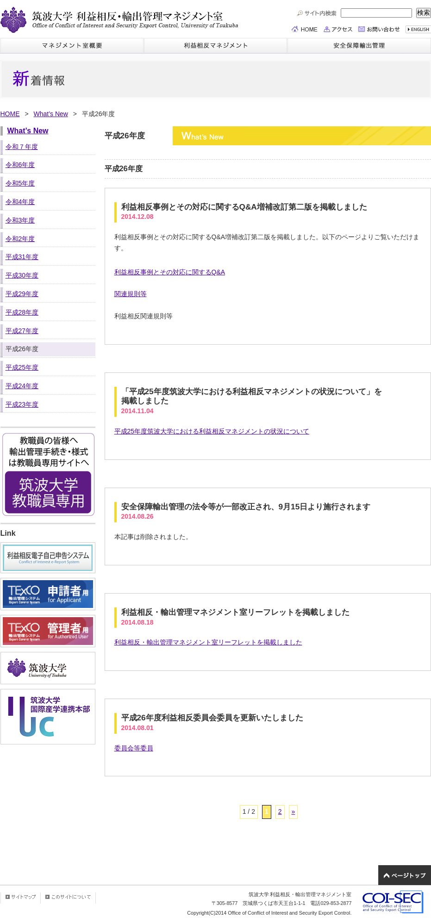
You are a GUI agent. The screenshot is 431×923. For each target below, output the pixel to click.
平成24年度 (22, 386)
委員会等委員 (133, 748)
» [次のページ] (293, 811)
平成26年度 (22, 349)
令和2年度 (20, 238)
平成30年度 (22, 275)
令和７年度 (22, 146)
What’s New (50, 114)
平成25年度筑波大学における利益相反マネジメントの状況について (212, 431)
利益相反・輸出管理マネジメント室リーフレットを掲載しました (208, 642)
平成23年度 (22, 404)
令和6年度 (20, 164)
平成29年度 (22, 293)
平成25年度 (22, 367)
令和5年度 (20, 183)
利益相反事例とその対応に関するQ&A (169, 272)
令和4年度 (20, 201)
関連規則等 (130, 293)
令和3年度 (20, 220)
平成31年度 (22, 256)
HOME (10, 114)
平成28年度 (22, 312)
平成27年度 (22, 331)
